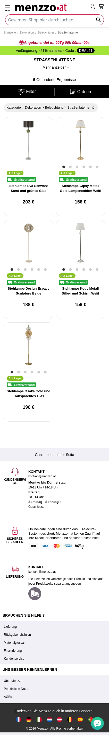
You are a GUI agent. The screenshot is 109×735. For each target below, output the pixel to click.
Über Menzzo (13, 681)
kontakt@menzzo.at (42, 572)
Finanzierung (13, 650)
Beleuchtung (46, 32)
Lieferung (10, 626)
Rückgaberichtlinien (17, 634)
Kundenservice (14, 658)
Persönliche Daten (16, 689)
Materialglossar (14, 642)
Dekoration (27, 32)
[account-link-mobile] (93, 6)
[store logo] (52, 6)
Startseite (10, 32)
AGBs (8, 697)
